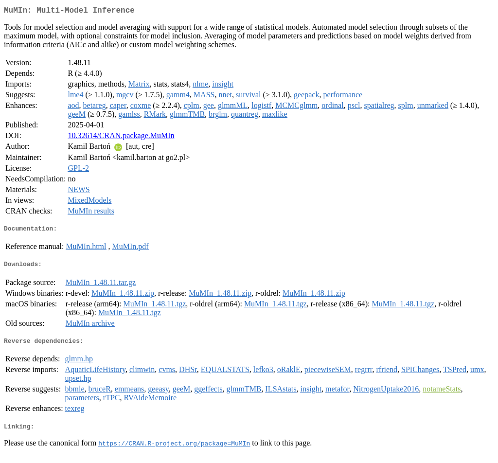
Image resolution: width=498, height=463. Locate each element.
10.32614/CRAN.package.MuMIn (121, 137)
